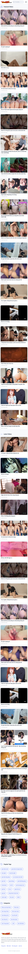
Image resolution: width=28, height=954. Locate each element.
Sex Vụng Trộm (5, 911)
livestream (4, 885)
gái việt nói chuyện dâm (17, 869)
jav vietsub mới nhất (17, 877)
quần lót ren (17, 889)
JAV (13, 923)
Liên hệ (20, 945)
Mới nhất (9, 945)
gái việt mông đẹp (6, 877)
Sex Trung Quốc (5, 923)
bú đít (11, 885)
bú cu (10, 889)
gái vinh (3, 881)
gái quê (3, 893)
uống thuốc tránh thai (13, 893)
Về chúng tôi (14, 945)
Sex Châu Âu (4, 919)
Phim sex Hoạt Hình (6, 907)
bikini (18, 897)
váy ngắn (4, 873)
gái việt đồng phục (22, 881)
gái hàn (3, 889)
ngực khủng (11, 881)
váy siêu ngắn (12, 873)
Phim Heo (16, 907)
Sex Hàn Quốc (14, 919)
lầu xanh (12, 897)
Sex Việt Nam (21, 923)
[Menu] (26, 2)
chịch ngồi (4, 897)
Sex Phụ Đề (14, 915)
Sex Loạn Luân (15, 911)
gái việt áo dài (5, 869)
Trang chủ (3, 945)
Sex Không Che (5, 915)
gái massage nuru (20, 885)
